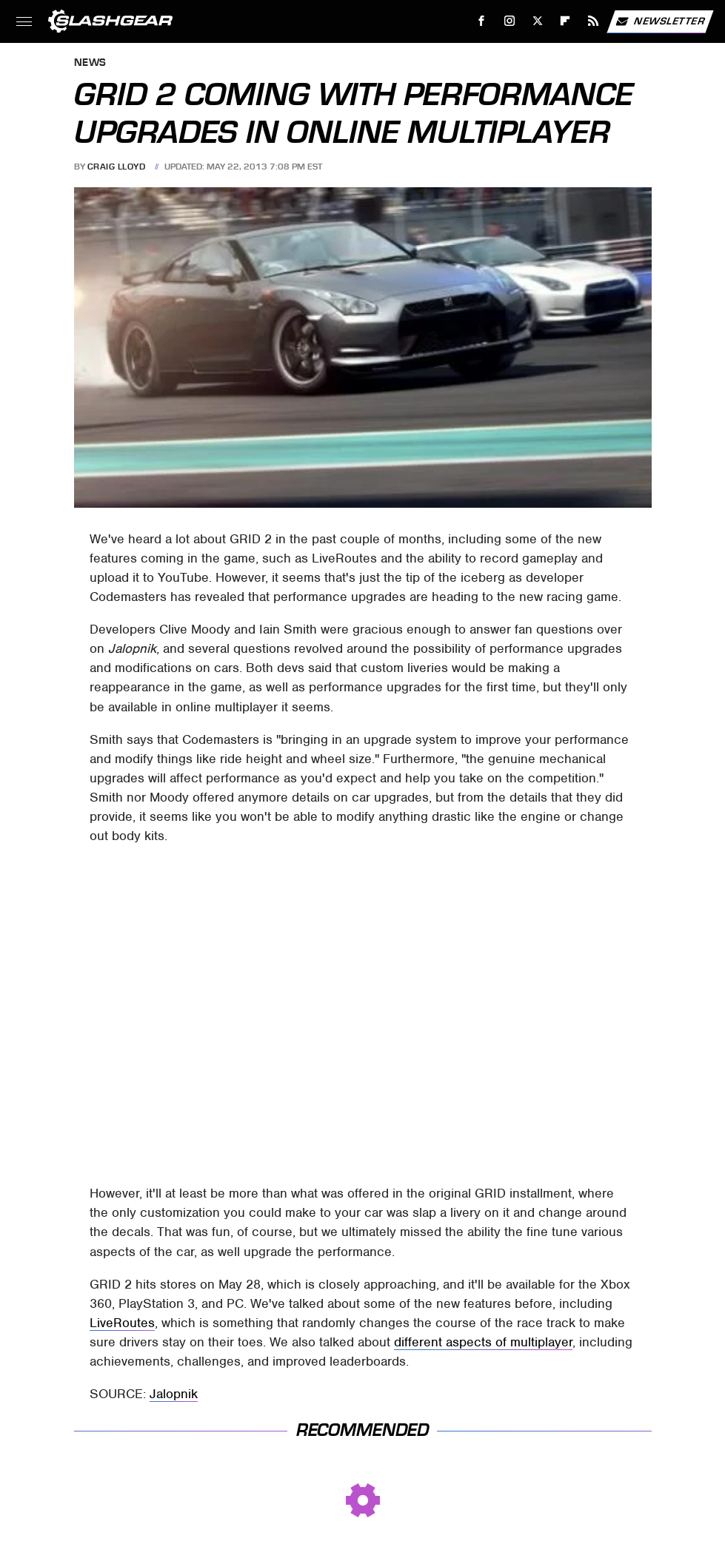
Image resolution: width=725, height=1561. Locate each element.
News (90, 63)
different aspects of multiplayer (483, 1342)
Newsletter (659, 21)
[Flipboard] (565, 21)
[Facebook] (481, 21)
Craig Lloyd (116, 166)
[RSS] (593, 21)
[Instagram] (510, 21)
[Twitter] (537, 21)
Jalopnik (174, 1394)
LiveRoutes (122, 1323)
